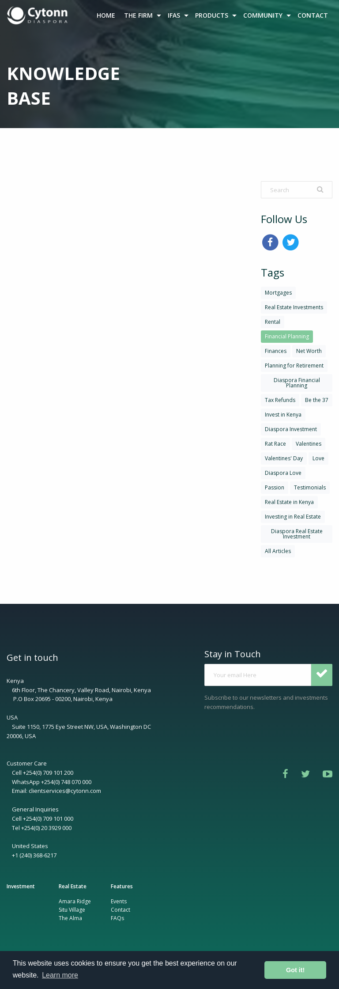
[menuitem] (38, 15)
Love (318, 458)
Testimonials (310, 487)
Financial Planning (287, 336)
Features (122, 886)
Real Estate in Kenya (289, 502)
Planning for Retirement (294, 365)
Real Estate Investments (294, 307)
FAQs (117, 918)
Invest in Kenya (283, 414)
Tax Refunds (280, 400)
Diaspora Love (283, 473)
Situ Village (72, 909)
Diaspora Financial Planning (297, 382)
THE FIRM (138, 15)
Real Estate (73, 886)
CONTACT (313, 15)
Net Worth (309, 351)
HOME (106, 15)
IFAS (174, 15)
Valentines (308, 443)
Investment (21, 886)
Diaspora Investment (291, 429)
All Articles (278, 551)
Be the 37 (316, 400)
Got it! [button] (295, 970)
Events (119, 901)
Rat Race (275, 443)
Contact (120, 909)
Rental (272, 322)
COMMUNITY (262, 15)
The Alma (70, 918)
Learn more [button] (60, 975)
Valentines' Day (284, 458)
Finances (275, 351)
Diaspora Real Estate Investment (297, 533)
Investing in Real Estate (293, 516)
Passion (274, 487)
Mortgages (278, 292)
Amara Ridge (75, 901)
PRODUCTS (211, 15)
